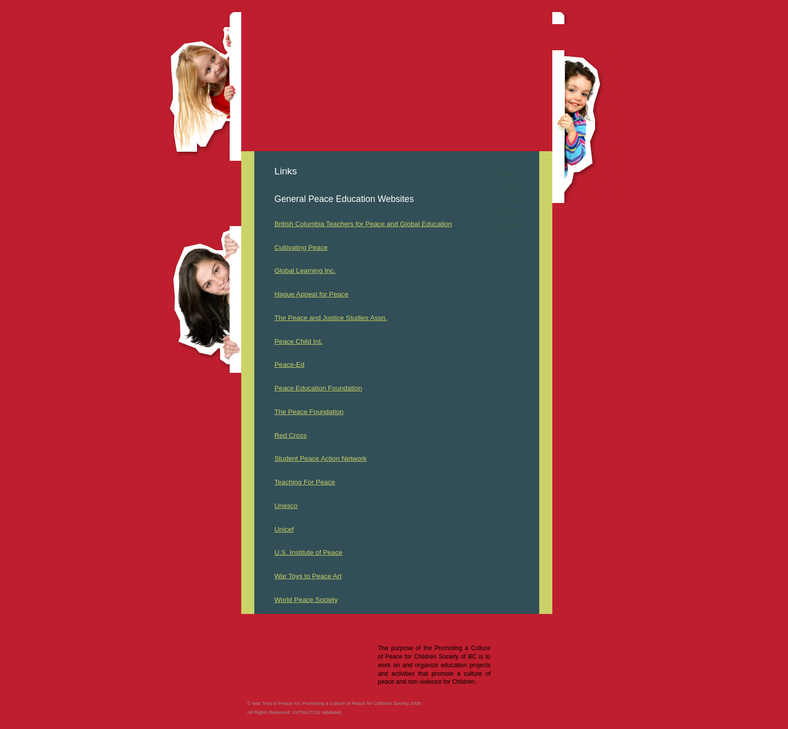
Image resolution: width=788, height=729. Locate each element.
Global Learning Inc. (305, 270)
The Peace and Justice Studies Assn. (330, 318)
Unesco (286, 505)
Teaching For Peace (304, 482)
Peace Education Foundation (318, 388)
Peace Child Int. (298, 341)
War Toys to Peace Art (308, 576)
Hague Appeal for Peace (311, 294)
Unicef (284, 529)
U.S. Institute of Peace (308, 552)
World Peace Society (306, 599)
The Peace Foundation (309, 411)
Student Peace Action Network (320, 458)
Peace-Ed (289, 364)
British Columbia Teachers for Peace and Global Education (363, 224)
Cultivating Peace (301, 247)
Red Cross (290, 435)
